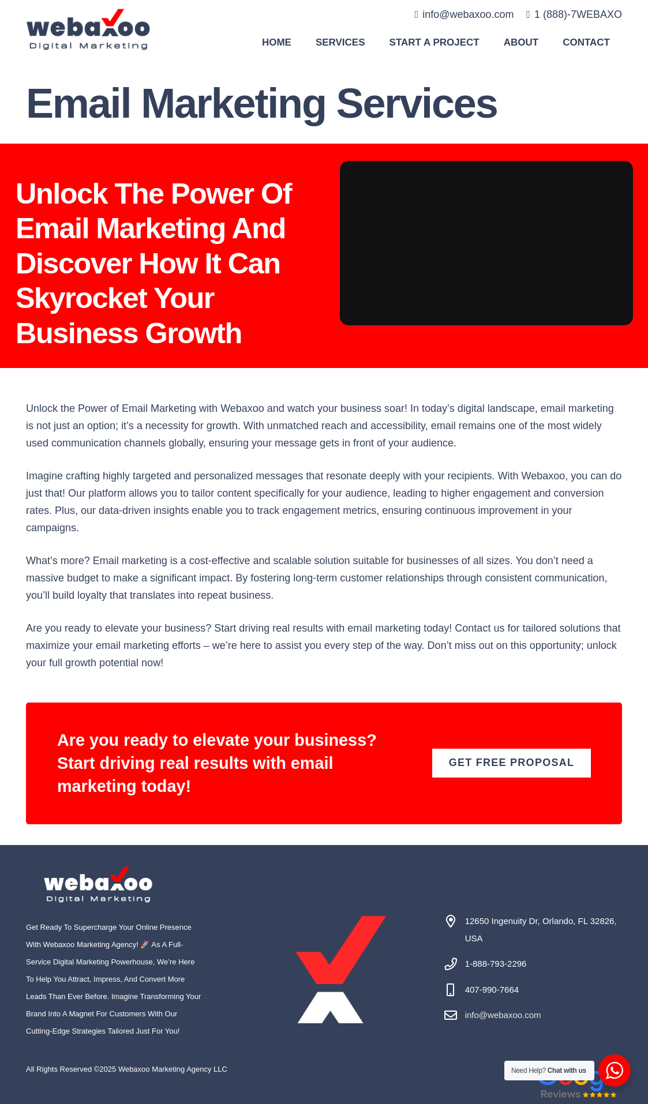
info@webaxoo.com (503, 1015)
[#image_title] (88, 29)
